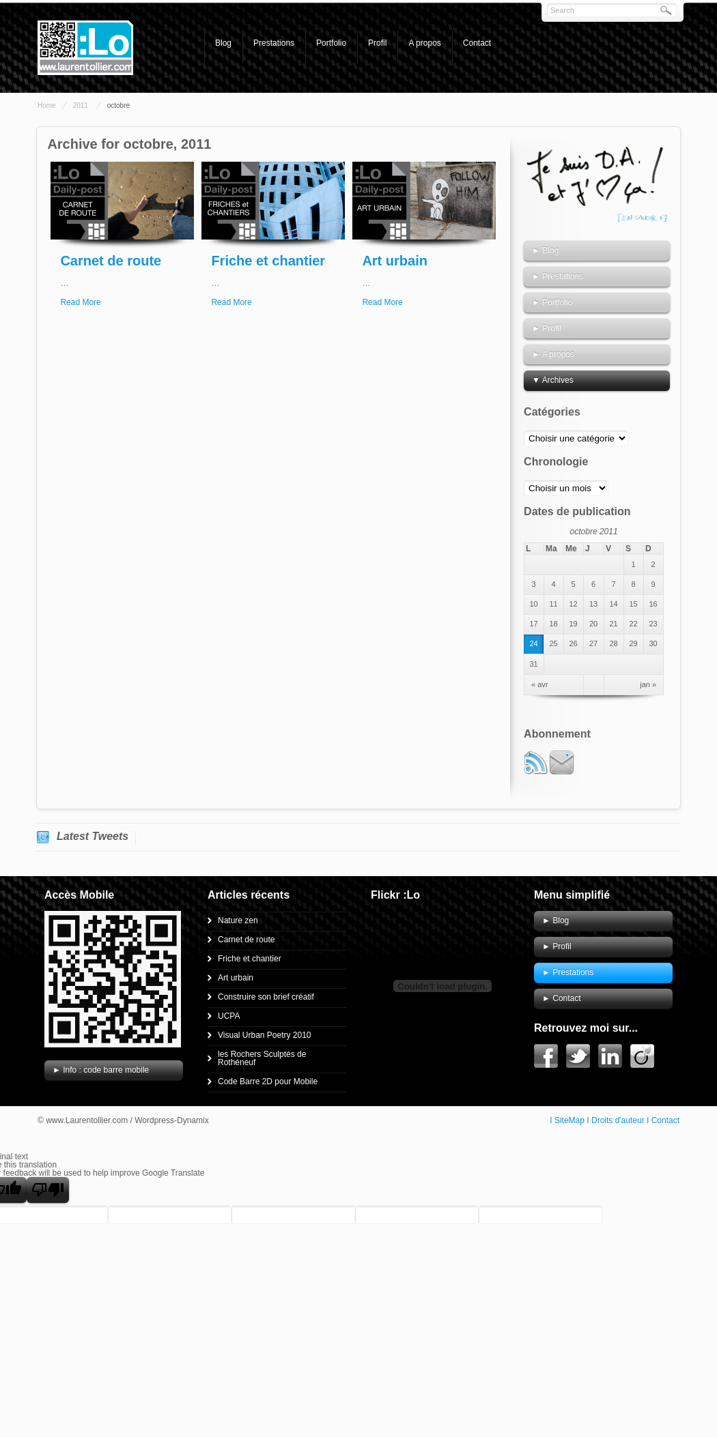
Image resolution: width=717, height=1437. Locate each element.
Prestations (273, 43)
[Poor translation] (48, 1190)
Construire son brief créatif (266, 997)
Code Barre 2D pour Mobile (268, 1081)
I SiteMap (567, 1120)
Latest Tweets (92, 836)
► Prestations (557, 276)
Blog (223, 43)
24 (533, 643)
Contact (477, 43)
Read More (80, 302)
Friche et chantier (268, 260)
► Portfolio (552, 302)
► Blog (545, 250)
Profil (377, 43)
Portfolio (331, 43)
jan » (648, 684)
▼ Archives (553, 380)
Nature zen (238, 920)
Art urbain (394, 260)
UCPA (229, 1016)
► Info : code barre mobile (101, 1070)
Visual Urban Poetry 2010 (264, 1035)
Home (47, 105)
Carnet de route (110, 260)
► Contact (561, 998)
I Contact (663, 1120)
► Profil (546, 328)
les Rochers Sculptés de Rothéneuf (262, 1058)
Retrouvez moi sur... (586, 1028)
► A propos (553, 354)
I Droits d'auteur (615, 1120)
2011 (80, 105)
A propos (424, 43)
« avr (539, 684)
